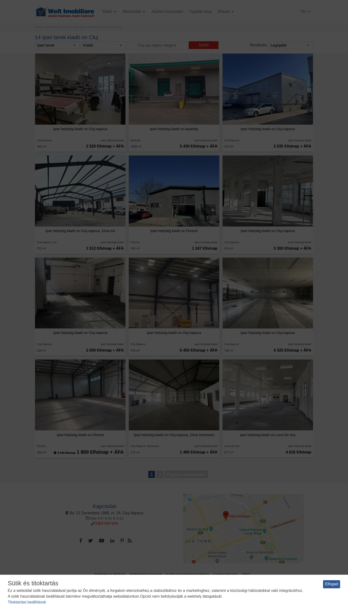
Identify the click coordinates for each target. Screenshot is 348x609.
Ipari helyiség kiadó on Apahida (174, 129)
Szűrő (204, 45)
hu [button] (304, 11)
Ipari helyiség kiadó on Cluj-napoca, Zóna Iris (80, 231)
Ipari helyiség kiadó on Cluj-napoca (80, 129)
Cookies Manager (225, 574)
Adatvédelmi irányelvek (146, 574)
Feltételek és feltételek (110, 574)
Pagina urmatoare (186, 474)
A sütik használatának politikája (187, 574)
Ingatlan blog (200, 11)
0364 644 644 (106, 523)
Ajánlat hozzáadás (167, 11)
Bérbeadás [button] (132, 11)
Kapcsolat (104, 506)
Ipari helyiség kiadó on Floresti (174, 231)
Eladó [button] (107, 11)
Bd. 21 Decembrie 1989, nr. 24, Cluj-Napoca (104, 513)
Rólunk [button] (224, 11)
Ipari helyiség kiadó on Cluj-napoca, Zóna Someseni (174, 435)
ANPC (246, 574)
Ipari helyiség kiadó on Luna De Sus (268, 435)
